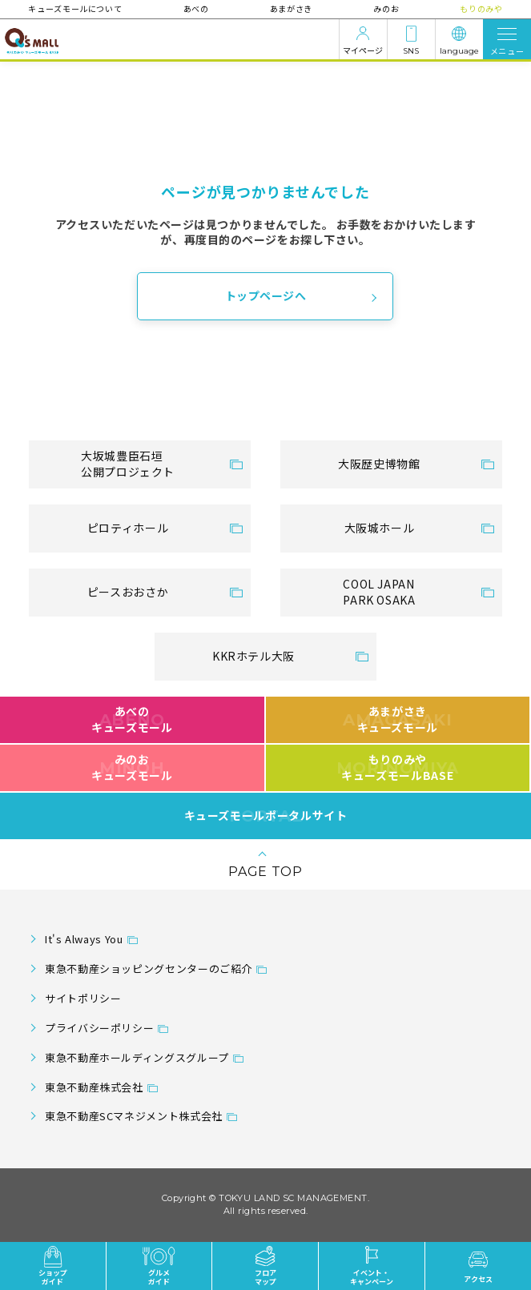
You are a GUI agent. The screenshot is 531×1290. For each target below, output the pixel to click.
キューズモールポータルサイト (266, 816)
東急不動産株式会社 (94, 1087)
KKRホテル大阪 (253, 656)
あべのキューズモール (131, 719)
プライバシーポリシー (99, 1027)
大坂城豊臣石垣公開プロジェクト (128, 464)
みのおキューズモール (131, 767)
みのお (386, 8)
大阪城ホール (379, 528)
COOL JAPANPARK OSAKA (379, 592)
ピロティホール (127, 528)
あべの (196, 8)
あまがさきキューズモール (398, 719)
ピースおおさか (127, 592)
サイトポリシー (83, 998)
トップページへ (266, 295)
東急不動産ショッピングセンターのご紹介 (148, 968)
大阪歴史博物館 (379, 464)
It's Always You (84, 938)
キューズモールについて (76, 8)
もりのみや (480, 8)
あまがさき (291, 8)
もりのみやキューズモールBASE (397, 767)
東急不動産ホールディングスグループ (137, 1057)
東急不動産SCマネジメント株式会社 (134, 1115)
